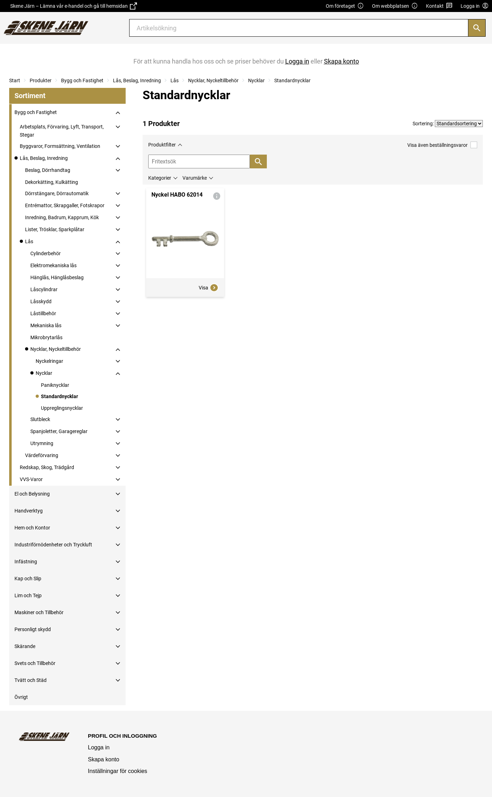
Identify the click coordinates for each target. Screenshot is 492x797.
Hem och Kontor (32, 528)
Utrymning (41, 443)
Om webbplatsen (395, 6)
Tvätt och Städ (30, 680)
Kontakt (439, 6)
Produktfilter (162, 144)
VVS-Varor (31, 479)
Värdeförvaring (41, 455)
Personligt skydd (32, 629)
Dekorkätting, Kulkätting (51, 182)
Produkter (41, 80)
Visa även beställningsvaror (442, 145)
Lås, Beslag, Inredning (137, 80)
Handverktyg (28, 511)
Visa (208, 287)
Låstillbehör (43, 313)
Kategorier (159, 178)
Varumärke (194, 178)
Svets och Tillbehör (34, 663)
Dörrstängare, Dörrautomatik (57, 193)
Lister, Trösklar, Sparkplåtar (54, 229)
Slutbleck (40, 419)
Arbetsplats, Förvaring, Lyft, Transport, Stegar (62, 130)
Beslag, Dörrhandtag (47, 170)
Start (14, 80)
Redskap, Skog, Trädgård (47, 467)
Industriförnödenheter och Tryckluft (53, 544)
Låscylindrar (44, 289)
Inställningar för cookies (117, 771)
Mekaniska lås (45, 325)
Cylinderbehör (45, 253)
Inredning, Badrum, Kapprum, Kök (62, 217)
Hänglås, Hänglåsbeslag (57, 277)
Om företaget (345, 6)
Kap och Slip (27, 578)
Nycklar (256, 80)
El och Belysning (32, 494)
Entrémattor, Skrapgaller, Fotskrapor (64, 205)
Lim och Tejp (28, 595)
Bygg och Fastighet (82, 80)
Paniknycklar (55, 385)
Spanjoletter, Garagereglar (59, 431)
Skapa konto (103, 759)
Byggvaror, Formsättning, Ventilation (60, 146)
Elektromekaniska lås (53, 265)
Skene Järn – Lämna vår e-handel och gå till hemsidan (73, 6)
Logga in (98, 747)
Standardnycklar (292, 80)
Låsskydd (41, 301)
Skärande (24, 646)
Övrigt (21, 697)
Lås (174, 80)
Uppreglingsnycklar (62, 408)
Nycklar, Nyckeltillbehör (213, 80)
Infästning (25, 561)
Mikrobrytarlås (46, 337)
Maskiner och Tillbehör (39, 612)
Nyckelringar (49, 361)
